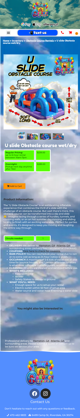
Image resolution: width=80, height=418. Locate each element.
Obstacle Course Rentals (40, 40)
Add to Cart (14, 186)
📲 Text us (38, 33)
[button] (8, 32)
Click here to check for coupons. (42, 251)
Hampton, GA (47, 245)
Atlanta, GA (63, 245)
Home (6, 40)
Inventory (17, 40)
